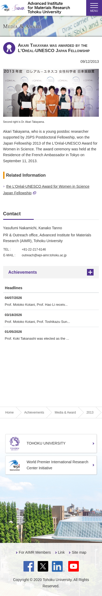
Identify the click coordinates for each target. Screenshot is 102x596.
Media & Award (65, 412)
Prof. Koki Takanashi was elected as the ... (37, 338)
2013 (90, 412)
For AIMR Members (35, 552)
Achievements (22, 272)
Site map (79, 552)
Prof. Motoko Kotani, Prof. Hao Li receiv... (36, 305)
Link (61, 552)
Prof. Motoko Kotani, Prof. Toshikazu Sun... (37, 322)
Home (9, 412)
